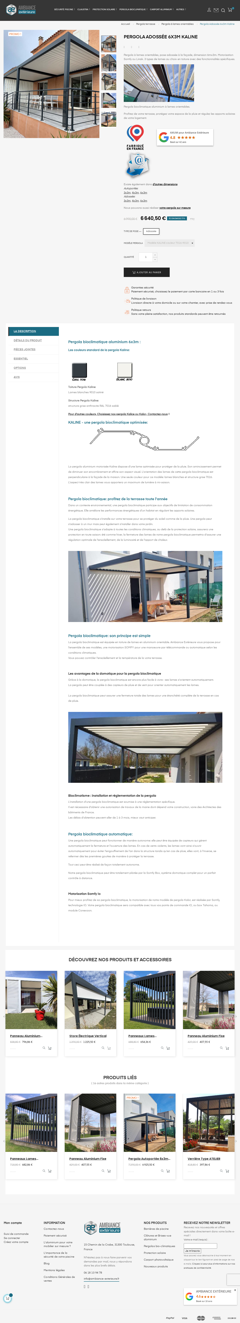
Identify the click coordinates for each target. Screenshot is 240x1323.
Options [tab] (20, 368)
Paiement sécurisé (55, 1236)
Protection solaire (155, 1253)
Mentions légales (54, 1270)
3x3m (127, 193)
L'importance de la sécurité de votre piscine (59, 1255)
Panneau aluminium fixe (206, 1036)
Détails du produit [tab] (28, 341)
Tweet (131, 48)
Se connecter (12, 1238)
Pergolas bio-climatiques (159, 1246)
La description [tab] (25, 331)
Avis (17, 377)
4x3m (135, 193)
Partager (124, 48)
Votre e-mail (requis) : (196, 1240)
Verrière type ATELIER (204, 1159)
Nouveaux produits (156, 1267)
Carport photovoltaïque (158, 1260)
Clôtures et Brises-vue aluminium (157, 1238)
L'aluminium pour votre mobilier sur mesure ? (58, 1245)
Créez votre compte (16, 1242)
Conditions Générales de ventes (59, 1279)
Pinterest (138, 48)
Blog (47, 1264)
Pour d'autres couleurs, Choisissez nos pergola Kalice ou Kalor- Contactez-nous (118, 414)
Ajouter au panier (146, 272)
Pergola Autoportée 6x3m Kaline (148, 1159)
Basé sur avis (204, 1301)
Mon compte (13, 1223)
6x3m (143, 193)
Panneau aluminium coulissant (25, 1036)
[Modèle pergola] (170, 243)
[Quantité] (146, 257)
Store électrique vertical (87, 1036)
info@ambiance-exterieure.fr (101, 1279)
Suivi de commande (16, 1234)
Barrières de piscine (156, 1229)
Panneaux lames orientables (141, 1036)
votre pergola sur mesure (174, 208)
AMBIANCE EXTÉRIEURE (213, 1291)
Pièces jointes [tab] (25, 350)
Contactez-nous (54, 1229)
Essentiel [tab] (21, 359)
